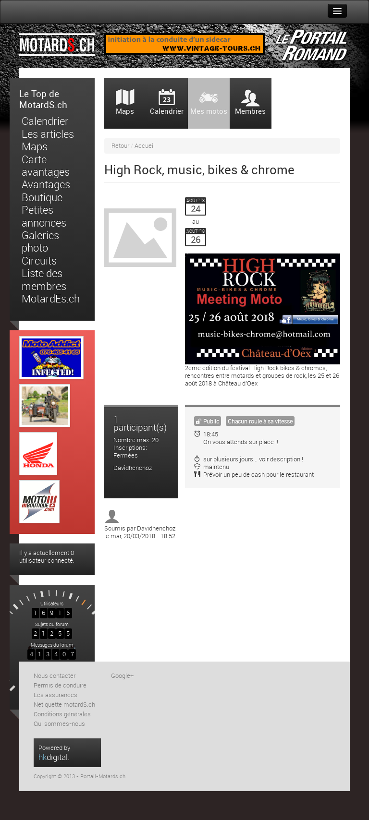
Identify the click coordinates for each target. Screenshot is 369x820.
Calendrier (45, 121)
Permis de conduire (60, 685)
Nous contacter (54, 675)
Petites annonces (44, 216)
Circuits (39, 261)
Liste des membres (44, 279)
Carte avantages (46, 166)
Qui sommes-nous (59, 723)
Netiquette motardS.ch (64, 704)
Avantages (46, 185)
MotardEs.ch (51, 299)
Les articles (48, 134)
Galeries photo (40, 241)
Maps (35, 147)
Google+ (122, 675)
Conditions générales (62, 714)
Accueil (145, 145)
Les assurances (55, 695)
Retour (120, 145)
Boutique (42, 198)
